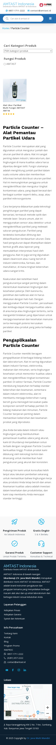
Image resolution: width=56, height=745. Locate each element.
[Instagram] (19, 670)
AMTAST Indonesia (18, 4)
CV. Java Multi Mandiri (38, 738)
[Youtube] (7, 670)
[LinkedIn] (25, 670)
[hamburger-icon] (50, 18)
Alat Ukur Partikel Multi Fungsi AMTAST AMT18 (14, 108)
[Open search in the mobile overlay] (23, 18)
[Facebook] (13, 670)
